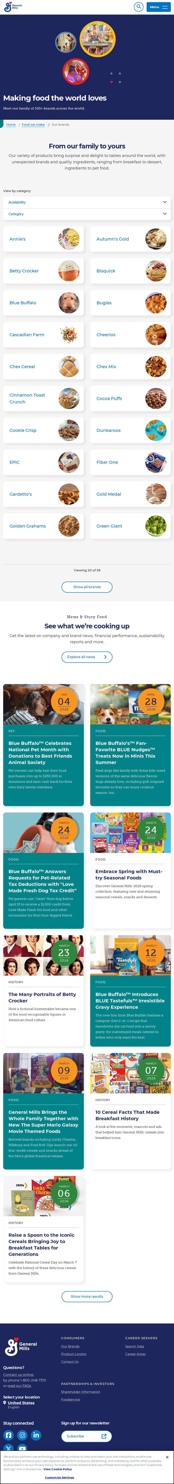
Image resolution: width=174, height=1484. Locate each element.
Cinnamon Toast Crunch (43, 400)
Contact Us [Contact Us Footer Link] (70, 1364)
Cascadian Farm (43, 337)
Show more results (87, 1299)
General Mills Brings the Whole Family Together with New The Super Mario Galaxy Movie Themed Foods (43, 1113)
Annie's (43, 241)
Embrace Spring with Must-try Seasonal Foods (130, 873)
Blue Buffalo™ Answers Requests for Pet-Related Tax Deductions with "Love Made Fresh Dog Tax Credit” (43, 873)
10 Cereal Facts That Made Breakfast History (130, 1113)
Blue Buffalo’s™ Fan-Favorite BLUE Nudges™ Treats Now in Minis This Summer (130, 747)
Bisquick (130, 273)
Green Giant (130, 528)
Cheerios (130, 337)
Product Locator (74, 1356)
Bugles (130, 305)
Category (16, 216)
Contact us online (18, 1377)
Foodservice (70, 1402)
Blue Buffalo (43, 305)
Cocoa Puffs (130, 400)
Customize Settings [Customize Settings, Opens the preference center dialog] (59, 1477)
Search (138, 8)
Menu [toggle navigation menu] (159, 8)
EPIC (43, 464)
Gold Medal (130, 496)
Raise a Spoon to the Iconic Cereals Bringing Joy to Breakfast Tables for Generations (43, 1231)
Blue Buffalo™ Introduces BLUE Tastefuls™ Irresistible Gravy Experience (130, 993)
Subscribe (75, 1438)
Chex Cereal (43, 368)
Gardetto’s (43, 496)
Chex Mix (130, 368)
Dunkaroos (130, 432)
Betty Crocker (43, 273)
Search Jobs (134, 1348)
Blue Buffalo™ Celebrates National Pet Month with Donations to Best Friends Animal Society (43, 747)
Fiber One (130, 464)
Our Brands (70, 1348)
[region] (87, 1467)
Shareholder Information (80, 1394)
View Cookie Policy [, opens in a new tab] (58, 1469)
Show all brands (87, 589)
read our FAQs (19, 1388)
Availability (17, 204)
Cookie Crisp (43, 432)
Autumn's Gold (130, 241)
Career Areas (135, 1356)
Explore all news (81, 659)
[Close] (167, 1457)
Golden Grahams (43, 528)
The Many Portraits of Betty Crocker (43, 993)
